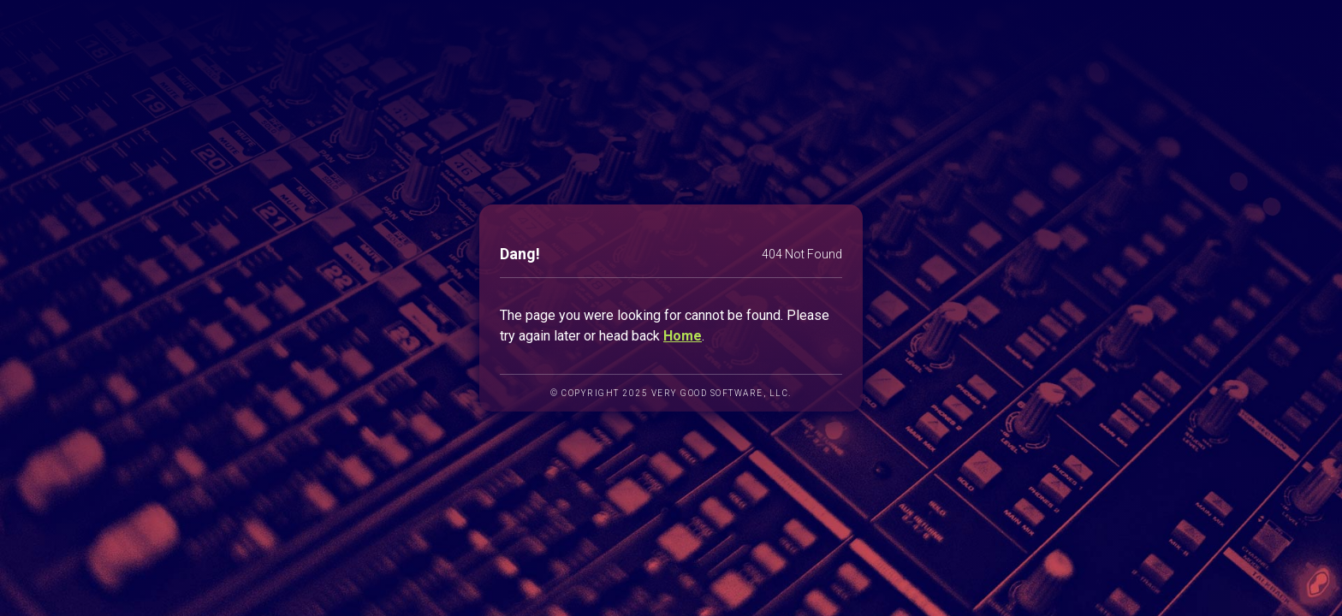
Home (682, 336)
